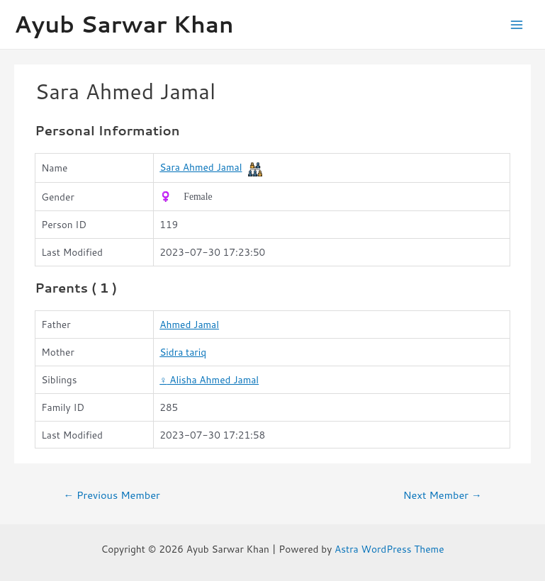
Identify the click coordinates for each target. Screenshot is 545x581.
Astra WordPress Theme (389, 548)
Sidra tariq (182, 352)
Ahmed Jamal (189, 324)
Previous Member (111, 494)
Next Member (442, 494)
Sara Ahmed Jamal (200, 167)
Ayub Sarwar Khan (124, 24)
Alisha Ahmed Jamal (209, 379)
